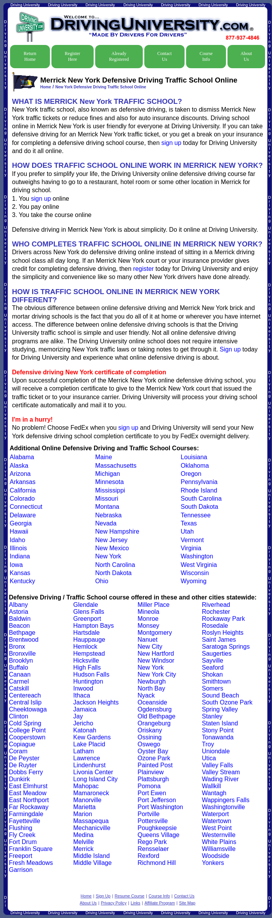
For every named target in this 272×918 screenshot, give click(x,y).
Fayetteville (24, 821)
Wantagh (214, 793)
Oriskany (150, 730)
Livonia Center (93, 772)
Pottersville (153, 821)
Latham (83, 751)
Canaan (20, 674)
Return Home (30, 56)
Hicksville (86, 660)
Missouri (106, 498)
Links (135, 903)
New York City (157, 674)
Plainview (151, 772)
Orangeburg (154, 723)
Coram (18, 751)
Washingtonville (223, 807)
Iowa (16, 564)
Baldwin (20, 618)
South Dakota (199, 506)
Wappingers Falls (226, 800)
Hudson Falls (91, 674)
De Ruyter (23, 765)
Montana (107, 506)
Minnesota (109, 482)
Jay (78, 716)
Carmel (19, 681)
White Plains (219, 842)
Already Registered (119, 56)
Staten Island (220, 723)
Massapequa (91, 821)
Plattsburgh (153, 779)
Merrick (83, 849)
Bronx (17, 646)
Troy (208, 744)
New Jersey (111, 540)
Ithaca (81, 695)
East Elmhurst (28, 786)
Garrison (21, 869)
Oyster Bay (153, 751)
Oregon (191, 473)
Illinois (18, 548)
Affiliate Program (159, 903)
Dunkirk (19, 779)
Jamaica (84, 709)
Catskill (19, 688)
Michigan (107, 473)
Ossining (150, 737)
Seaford (213, 667)
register (143, 268)
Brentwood (24, 639)
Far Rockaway (28, 807)
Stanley (212, 716)
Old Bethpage (157, 716)
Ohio (101, 581)
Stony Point (218, 730)
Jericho (83, 723)
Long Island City (95, 779)
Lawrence (86, 758)
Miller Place (154, 604)
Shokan (212, 674)
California (23, 490)
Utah (187, 531)
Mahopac (86, 786)
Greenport (87, 618)
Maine (103, 457)
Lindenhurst (89, 765)
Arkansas (23, 482)
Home (45, 87)
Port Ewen (152, 793)
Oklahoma (195, 465)
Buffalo (18, 667)
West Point (217, 828)
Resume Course (129, 896)
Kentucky (22, 581)
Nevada (105, 523)
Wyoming (194, 581)
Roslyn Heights (223, 632)
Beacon (19, 625)
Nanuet (148, 639)
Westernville (219, 835)
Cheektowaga (28, 709)
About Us (246, 56)
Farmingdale (26, 814)
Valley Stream (221, 772)
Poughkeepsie (157, 828)
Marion (82, 814)
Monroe (148, 618)
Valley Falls (217, 765)
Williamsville (219, 849)
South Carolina (201, 498)
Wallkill (211, 786)
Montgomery (155, 632)
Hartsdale (86, 632)
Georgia (21, 523)
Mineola (148, 611)
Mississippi (110, 490)
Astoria (18, 611)
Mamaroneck (91, 793)
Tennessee (195, 515)
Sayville (212, 660)
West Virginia (199, 564)
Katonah (84, 730)
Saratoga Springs (226, 646)
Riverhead (216, 604)
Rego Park (152, 842)
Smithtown (216, 681)
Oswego (149, 744)
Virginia (191, 548)
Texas (189, 523)
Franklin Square (31, 849)
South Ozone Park (227, 702)
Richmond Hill (157, 862)
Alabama (22, 457)
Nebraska (108, 515)
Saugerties (217, 653)
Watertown (216, 821)
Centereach (25, 695)
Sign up (230, 349)
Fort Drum (23, 842)
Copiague (22, 744)
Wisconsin (195, 573)
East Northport (29, 800)
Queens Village (159, 835)
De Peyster (24, 758)
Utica (209, 758)
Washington (197, 556)
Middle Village (92, 862)
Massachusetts (116, 465)
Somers (212, 688)
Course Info (206, 56)
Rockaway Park (223, 618)
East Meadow (27, 793)
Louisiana (194, 457)
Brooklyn (21, 660)
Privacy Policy (114, 903)
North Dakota (113, 573)
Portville (149, 814)
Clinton (18, 716)
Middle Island (91, 856)
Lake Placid (89, 744)
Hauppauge (89, 639)
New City (150, 646)
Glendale (85, 604)
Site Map (187, 903)
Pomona (149, 786)
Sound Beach (220, 695)
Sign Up (103, 896)
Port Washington (160, 807)
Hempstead (89, 653)
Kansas (20, 573)
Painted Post (155, 765)
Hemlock (85, 646)
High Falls (87, 667)
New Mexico (112, 548)
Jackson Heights (95, 702)
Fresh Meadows (31, 862)
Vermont (192, 540)
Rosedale (215, 625)
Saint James (219, 639)
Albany (18, 604)
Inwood (83, 688)
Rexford (148, 856)
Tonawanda (218, 737)
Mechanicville (91, 828)
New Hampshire (117, 531)
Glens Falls (88, 611)
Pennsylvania (199, 482)
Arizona (20, 473)
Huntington (88, 681)
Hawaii (19, 531)
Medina (83, 835)
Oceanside (153, 702)
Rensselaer (153, 849)
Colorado (22, 498)
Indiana (20, 556)
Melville (83, 842)
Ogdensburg (155, 709)
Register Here (72, 56)
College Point (27, 730)
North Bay (151, 688)
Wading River (220, 779)
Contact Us (164, 56)
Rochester (216, 611)
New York (108, 556)
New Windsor (156, 660)
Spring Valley (220, 709)
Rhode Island (199, 490)
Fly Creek (22, 835)
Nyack (146, 695)
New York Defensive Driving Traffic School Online (100, 87)
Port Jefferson (157, 800)
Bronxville (22, 653)
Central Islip (25, 702)
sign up (171, 143)
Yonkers (213, 862)
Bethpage (22, 632)
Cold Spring (25, 723)
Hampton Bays (93, 625)
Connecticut (26, 506)
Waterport (215, 814)
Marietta (84, 807)
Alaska (19, 465)
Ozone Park (154, 758)
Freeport (20, 856)
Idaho (17, 540)
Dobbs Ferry (26, 772)
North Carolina (115, 564)
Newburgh (152, 681)
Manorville (87, 800)
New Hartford (156, 653)
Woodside (215, 856)
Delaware (23, 515)
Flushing (20, 828)
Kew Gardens (92, 737)
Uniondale (216, 751)
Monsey (148, 625)
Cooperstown (27, 737)
